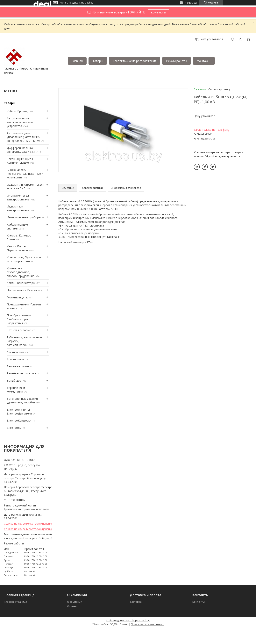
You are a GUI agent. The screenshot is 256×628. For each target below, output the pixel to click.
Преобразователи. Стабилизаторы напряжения (19, 319)
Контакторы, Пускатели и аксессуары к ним (24, 259)
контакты (158, 12)
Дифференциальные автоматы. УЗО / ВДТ (21, 150)
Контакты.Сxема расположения (134, 61)
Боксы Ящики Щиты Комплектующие (20, 161)
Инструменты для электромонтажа (18, 197)
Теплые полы (15, 359)
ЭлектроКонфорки (19, 420)
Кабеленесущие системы (17, 226)
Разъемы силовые (19, 330)
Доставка (136, 601)
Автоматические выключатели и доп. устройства (20, 122)
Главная (77, 61)
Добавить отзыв (240, 39)
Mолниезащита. (17, 297)
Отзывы (72, 606)
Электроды (14, 428)
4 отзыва (191, 2)
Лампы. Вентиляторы (21, 283)
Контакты (198, 601)
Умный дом (14, 380)
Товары (97, 61)
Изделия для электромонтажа (18, 208)
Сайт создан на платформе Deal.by (128, 620)
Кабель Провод (17, 111)
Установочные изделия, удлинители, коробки (23, 400)
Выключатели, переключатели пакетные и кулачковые (25, 173)
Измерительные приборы (24, 217)
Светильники (15, 352)
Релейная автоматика (21, 373)
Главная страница (15, 601)
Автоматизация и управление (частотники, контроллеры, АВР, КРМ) (23, 137)
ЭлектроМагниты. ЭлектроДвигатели (19, 411)
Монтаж (202, 61)
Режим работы (176, 61)
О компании (74, 601)
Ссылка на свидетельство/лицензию (28, 523)
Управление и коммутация (16, 389)
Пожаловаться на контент (147, 624)
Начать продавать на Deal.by (76, 2)
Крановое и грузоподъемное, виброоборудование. (21, 272)
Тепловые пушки (18, 366)
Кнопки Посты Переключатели (17, 248)
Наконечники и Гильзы (22, 290)
